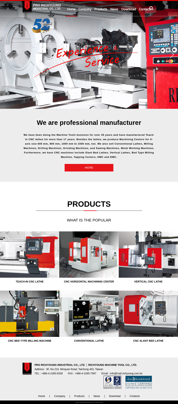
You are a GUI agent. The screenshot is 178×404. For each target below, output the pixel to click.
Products (101, 9)
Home (71, 9)
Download (128, 9)
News (114, 9)
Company (84, 9)
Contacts (145, 9)
